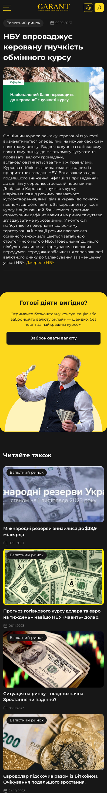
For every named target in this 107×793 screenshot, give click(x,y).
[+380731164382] (88, 7)
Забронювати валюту (54, 338)
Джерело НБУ (40, 262)
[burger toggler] (7, 7)
